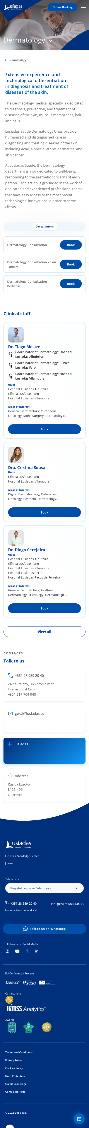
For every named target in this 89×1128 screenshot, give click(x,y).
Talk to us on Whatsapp (48, 929)
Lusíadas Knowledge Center (22, 856)
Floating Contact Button (80, 1119)
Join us (9, 863)
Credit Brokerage (16, 1084)
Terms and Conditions (19, 1052)
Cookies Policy (14, 1068)
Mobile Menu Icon (83, 7)
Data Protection (15, 1076)
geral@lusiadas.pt (70, 904)
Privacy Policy (13, 1060)
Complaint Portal (15, 1092)
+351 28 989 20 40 (23, 903)
